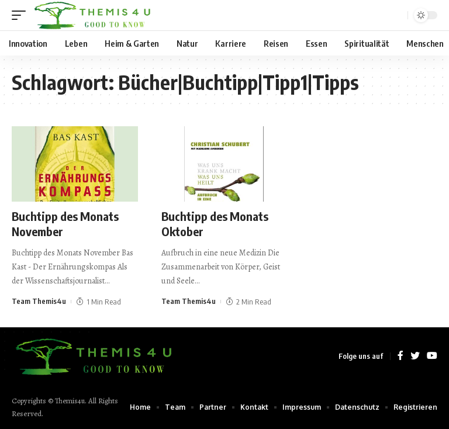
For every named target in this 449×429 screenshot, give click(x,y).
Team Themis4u (39, 301)
